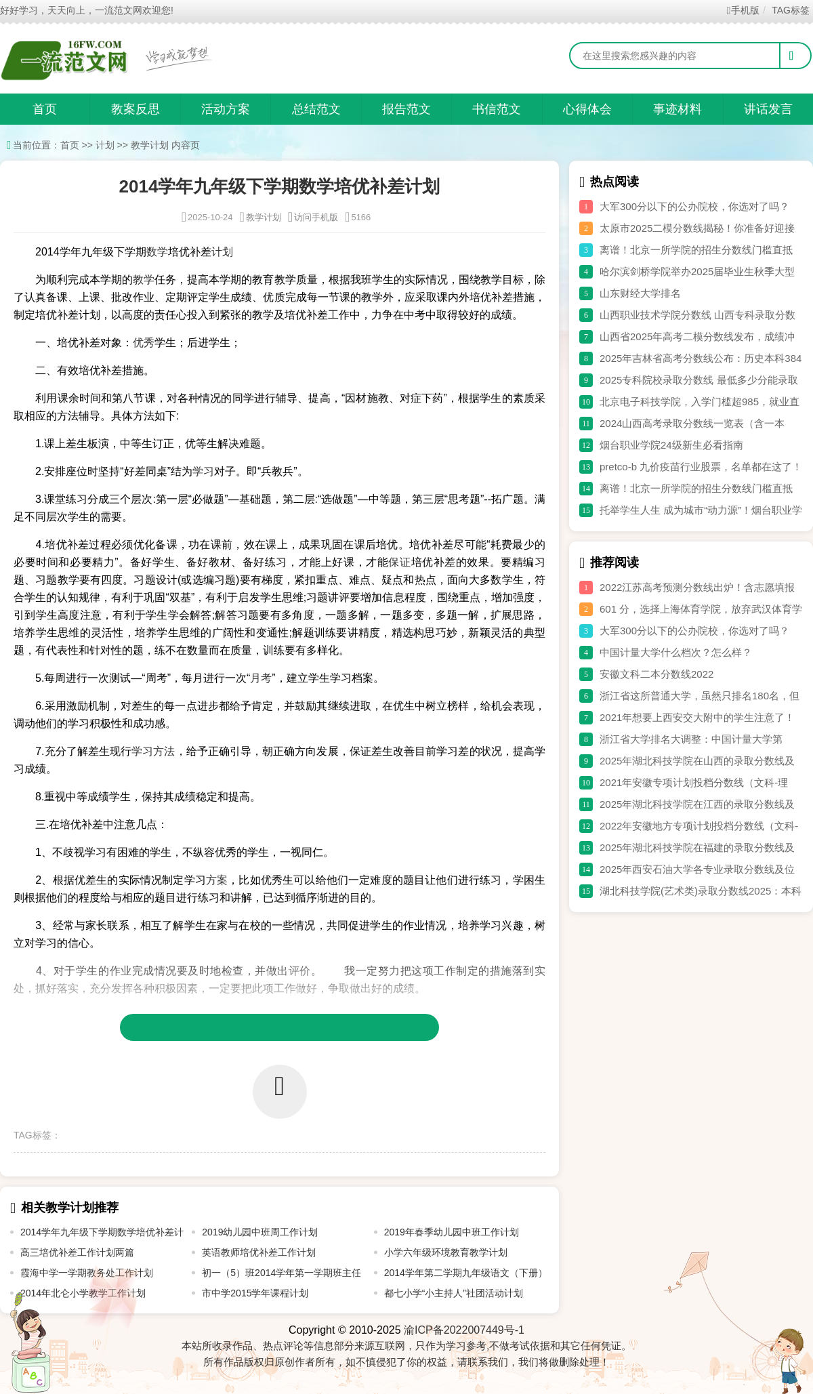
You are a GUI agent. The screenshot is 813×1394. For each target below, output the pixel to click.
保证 (399, 562)
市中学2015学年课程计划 (255, 1293)
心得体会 (587, 109)
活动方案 (225, 109)
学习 (203, 471)
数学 (157, 252)
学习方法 (153, 751)
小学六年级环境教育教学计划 (445, 1252)
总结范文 (316, 109)
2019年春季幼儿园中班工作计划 (451, 1232)
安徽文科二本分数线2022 (656, 674)
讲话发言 (768, 109)
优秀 (143, 342)
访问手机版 (313, 217)
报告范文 (406, 109)
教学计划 (150, 145)
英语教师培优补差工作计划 (259, 1252)
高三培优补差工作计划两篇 (77, 1252)
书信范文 (496, 109)
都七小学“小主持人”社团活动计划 (453, 1293)
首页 (45, 109)
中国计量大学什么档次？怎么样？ (676, 652)
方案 (217, 880)
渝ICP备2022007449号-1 (464, 1330)
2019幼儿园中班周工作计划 (260, 1232)
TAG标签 (790, 10)
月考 (261, 678)
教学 (143, 279)
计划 (105, 145)
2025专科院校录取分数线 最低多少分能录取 (699, 380)
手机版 (743, 10)
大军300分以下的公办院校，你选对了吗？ (694, 206)
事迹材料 (677, 109)
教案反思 (135, 109)
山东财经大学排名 (640, 293)
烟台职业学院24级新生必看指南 (671, 445)
